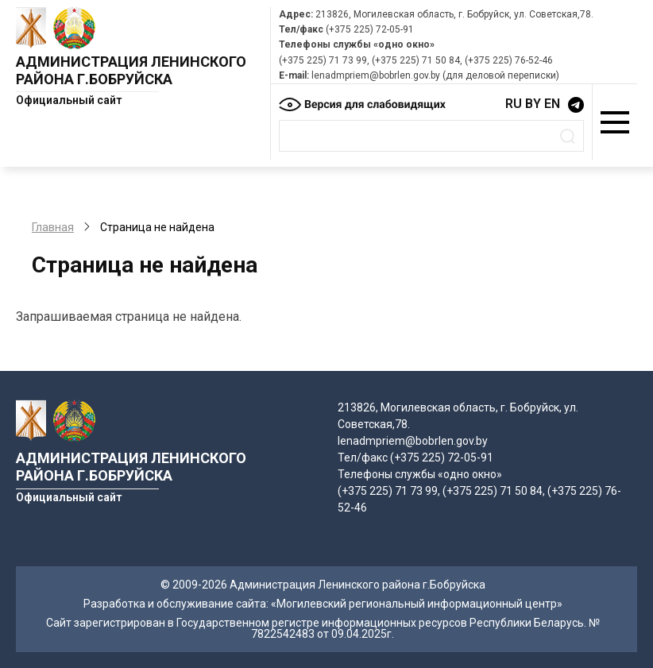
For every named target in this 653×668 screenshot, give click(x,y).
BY (533, 103)
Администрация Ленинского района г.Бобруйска (131, 70)
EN (552, 103)
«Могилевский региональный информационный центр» (416, 603)
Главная (53, 227)
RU (513, 103)
